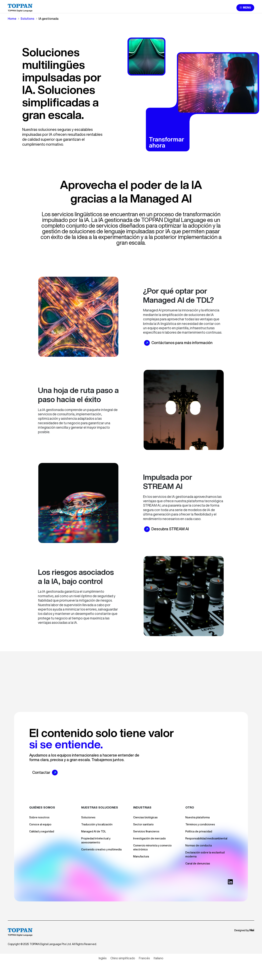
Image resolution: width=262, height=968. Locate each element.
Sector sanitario (143, 824)
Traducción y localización (97, 824)
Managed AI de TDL (93, 831)
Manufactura (141, 856)
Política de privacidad (198, 831)
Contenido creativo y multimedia (101, 849)
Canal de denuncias (197, 863)
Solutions (27, 18)
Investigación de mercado (149, 838)
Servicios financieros (146, 831)
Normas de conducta (198, 845)
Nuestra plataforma (197, 817)
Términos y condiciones (200, 824)
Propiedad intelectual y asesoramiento (95, 840)
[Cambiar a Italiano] (158, 958)
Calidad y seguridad (41, 831)
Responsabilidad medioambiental (206, 838)
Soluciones (88, 817)
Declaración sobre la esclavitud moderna (205, 854)
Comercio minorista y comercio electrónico (152, 847)
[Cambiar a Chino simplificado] (123, 958)
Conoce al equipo (40, 824)
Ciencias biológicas (145, 817)
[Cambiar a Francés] (144, 958)
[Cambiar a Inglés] (103, 958)
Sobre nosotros (39, 817)
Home (12, 18)
